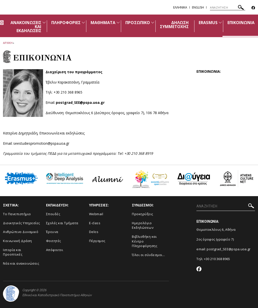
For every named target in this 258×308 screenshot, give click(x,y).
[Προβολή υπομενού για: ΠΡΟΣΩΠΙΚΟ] (152, 22)
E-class (95, 223)
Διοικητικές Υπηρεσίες (21, 223)
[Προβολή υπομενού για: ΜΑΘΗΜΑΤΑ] (118, 22)
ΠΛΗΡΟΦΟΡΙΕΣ (66, 22)
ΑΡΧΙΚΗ (7, 43)
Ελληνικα (180, 7)
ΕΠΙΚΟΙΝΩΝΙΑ (241, 22)
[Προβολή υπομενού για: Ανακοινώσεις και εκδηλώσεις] (44, 22)
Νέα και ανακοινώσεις (21, 263)
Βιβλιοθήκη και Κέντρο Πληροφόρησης (144, 241)
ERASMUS (208, 22)
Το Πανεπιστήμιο (17, 214)
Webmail (96, 214)
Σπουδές (53, 214)
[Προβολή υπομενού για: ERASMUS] (220, 22)
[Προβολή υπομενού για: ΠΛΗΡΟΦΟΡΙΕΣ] (83, 22)
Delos (94, 231)
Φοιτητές (53, 241)
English (198, 7)
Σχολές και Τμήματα (62, 223)
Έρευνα (52, 231)
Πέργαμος (97, 241)
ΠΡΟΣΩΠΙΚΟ (137, 22)
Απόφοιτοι (54, 250)
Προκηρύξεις (142, 214)
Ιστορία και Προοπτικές (12, 252)
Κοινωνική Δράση (17, 241)
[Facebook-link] (253, 8)
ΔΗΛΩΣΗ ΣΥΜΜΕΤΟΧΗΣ (174, 24)
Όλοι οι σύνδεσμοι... (148, 255)
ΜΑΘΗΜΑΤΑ (103, 22)
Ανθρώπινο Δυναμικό (20, 231)
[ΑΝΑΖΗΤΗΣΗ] (227, 7)
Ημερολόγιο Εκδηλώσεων (142, 225)
